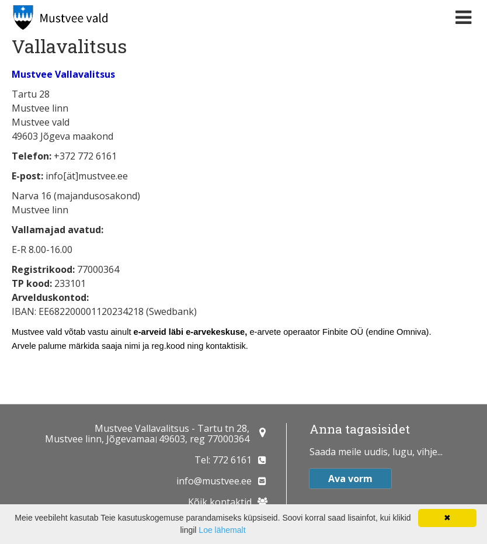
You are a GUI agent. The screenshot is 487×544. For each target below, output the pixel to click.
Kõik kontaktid (220, 502)
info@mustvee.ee (214, 480)
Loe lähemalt (222, 530)
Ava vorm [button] (350, 478)
